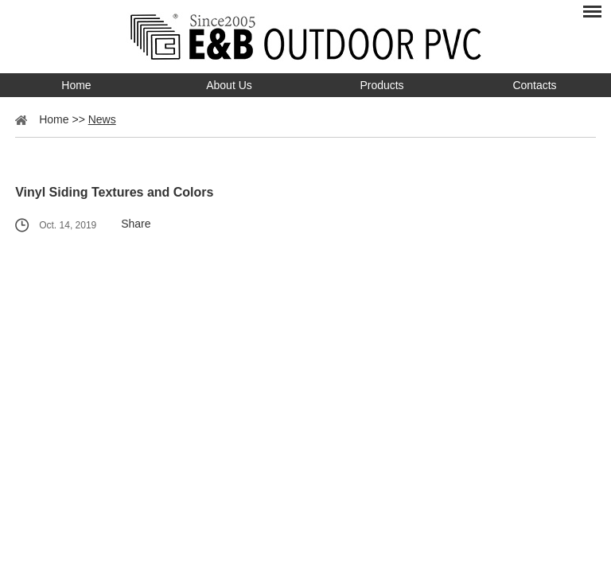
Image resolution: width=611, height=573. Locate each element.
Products (381, 85)
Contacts (534, 85)
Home (76, 85)
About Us (229, 85)
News (102, 119)
